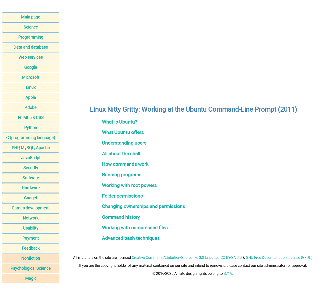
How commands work (125, 164)
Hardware (31, 187)
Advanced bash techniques (131, 238)
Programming (30, 37)
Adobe (31, 107)
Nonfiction (30, 258)
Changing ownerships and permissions (143, 206)
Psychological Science (31, 268)
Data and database (30, 47)
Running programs (121, 174)
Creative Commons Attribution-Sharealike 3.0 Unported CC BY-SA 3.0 (187, 257)
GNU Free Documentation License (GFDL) (279, 257)
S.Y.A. (228, 273)
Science (31, 27)
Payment (30, 238)
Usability (30, 228)
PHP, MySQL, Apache (31, 147)
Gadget (30, 198)
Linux (31, 87)
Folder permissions (122, 196)
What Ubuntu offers (123, 132)
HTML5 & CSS (31, 117)
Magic (30, 278)
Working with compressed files (135, 227)
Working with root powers (129, 185)
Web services (31, 57)
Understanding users (124, 143)
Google (30, 67)
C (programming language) (30, 137)
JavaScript (30, 157)
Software (30, 177)
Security (30, 167)
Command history (121, 217)
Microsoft (30, 77)
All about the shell (121, 153)
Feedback (31, 248)
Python (30, 127)
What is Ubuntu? (119, 122)
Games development (31, 208)
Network (30, 218)
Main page (30, 17)
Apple (30, 97)
